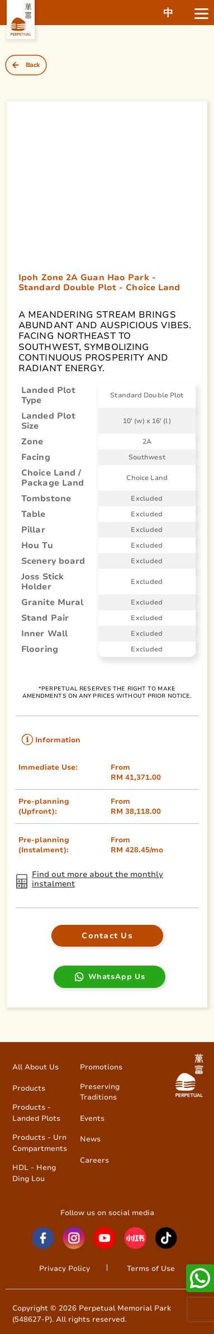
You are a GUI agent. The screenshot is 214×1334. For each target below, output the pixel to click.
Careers (94, 1160)
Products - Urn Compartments (39, 1143)
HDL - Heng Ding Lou (34, 1173)
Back (33, 65)
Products (28, 1088)
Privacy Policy (64, 1268)
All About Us (35, 1067)
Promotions (101, 1067)
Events (92, 1118)
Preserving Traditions (100, 1092)
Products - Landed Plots (36, 1112)
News (90, 1139)
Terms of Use (151, 1268)
